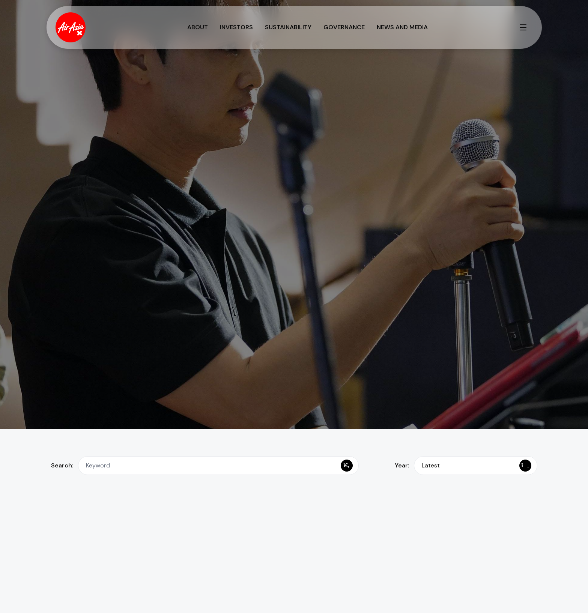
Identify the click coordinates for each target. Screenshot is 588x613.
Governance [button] (344, 27)
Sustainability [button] (288, 27)
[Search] (347, 466)
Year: (402, 465)
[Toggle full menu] (523, 27)
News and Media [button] (402, 27)
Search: (62, 465)
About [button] (197, 27)
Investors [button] (236, 27)
